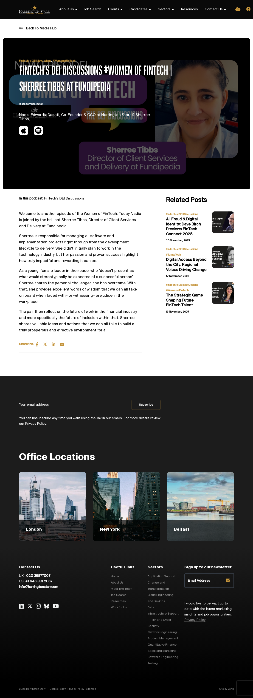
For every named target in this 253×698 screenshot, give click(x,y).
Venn (231, 689)
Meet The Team (121, 589)
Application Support (161, 576)
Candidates (138, 9)
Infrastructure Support (163, 613)
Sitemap (91, 689)
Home (115, 576)
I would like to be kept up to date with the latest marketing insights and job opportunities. (208, 612)
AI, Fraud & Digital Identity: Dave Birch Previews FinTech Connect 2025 (183, 226)
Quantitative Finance (162, 645)
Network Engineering (162, 632)
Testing (153, 663)
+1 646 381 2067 (38, 581)
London (34, 529)
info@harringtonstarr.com (38, 587)
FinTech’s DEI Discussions (35, 61)
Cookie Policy (58, 689)
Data (151, 607)
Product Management (163, 638)
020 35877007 (37, 576)
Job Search (92, 9)
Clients (113, 9)
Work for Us (119, 607)
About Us (66, 9)
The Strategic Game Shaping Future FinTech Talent (184, 300)
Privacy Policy (35, 424)
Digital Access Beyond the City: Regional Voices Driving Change (186, 265)
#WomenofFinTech (64, 61)
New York (110, 529)
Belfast (181, 529)
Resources (189, 9)
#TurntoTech (173, 255)
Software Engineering (163, 657)
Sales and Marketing (162, 651)
